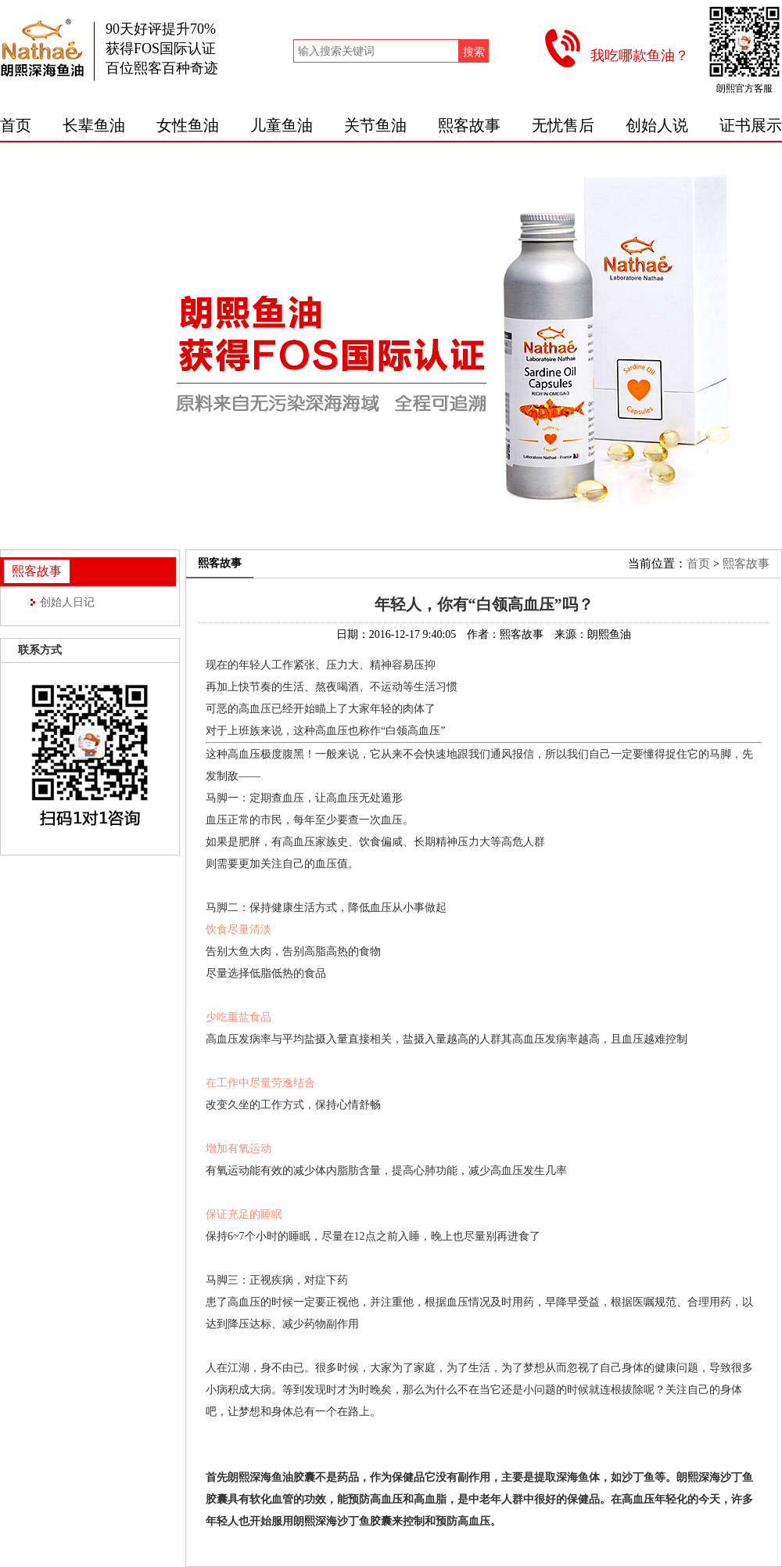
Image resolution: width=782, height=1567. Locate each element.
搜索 (474, 51)
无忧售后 (563, 125)
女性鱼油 (187, 125)
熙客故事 (469, 125)
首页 (15, 125)
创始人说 (657, 125)
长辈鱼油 (94, 125)
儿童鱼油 (281, 125)
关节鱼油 (375, 125)
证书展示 (750, 125)
